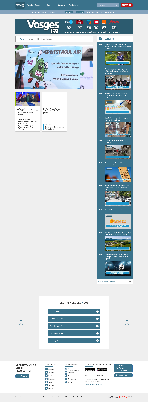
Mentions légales (42, 397)
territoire (22, 129)
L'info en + (48, 125)
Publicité (18, 397)
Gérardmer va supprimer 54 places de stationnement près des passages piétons (118, 195)
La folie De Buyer (56, 319)
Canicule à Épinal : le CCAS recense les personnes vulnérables (118, 172)
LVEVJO (35, 122)
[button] (20, 322)
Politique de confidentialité (79, 397)
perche (31, 125)
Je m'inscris (22, 376)
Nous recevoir (109, 12)
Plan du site (56, 397)
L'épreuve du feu (56, 333)
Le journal (69, 12)
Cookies (94, 397)
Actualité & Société (35, 5)
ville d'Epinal (50, 129)
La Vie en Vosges (24, 119)
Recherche (117, 5)
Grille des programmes (94, 12)
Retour (21, 39)
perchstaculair (24, 127)
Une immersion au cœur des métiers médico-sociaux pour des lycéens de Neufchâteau (118, 79)
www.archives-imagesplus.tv (94, 384)
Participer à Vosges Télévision (121, 368)
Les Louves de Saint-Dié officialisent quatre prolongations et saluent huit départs (118, 265)
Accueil (31, 39)
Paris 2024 (23, 125)
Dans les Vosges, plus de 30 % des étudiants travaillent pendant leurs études (118, 103)
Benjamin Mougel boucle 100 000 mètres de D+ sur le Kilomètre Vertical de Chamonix (118, 54)
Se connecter (122, 375)
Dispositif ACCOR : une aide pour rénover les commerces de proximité (118, 219)
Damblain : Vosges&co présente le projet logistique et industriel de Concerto (118, 241)
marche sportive (25, 123)
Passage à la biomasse (59, 341)
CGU (65, 397)
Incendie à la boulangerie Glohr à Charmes (118, 149)
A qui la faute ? (56, 326)
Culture (61, 5)
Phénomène (55, 312)
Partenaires (29, 397)
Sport (50, 5)
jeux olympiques (25, 122)
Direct (125, 5)
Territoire (74, 5)
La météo (80, 12)
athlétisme (49, 127)
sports (33, 127)
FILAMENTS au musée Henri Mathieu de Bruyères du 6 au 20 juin (118, 127)
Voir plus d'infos (106, 282)
